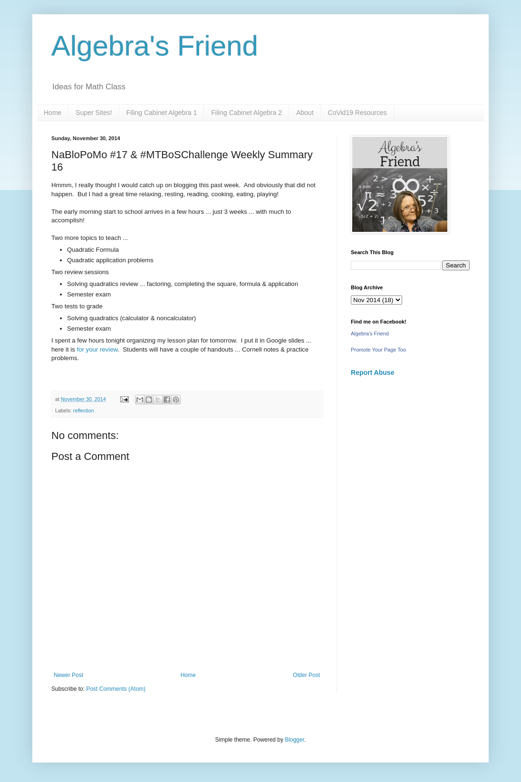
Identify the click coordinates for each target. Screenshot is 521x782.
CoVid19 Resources (357, 112)
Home (52, 112)
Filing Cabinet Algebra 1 (161, 112)
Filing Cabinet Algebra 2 (246, 112)
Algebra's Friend (154, 46)
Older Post (306, 675)
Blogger (294, 739)
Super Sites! (94, 112)
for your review (97, 349)
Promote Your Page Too (378, 350)
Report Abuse (372, 372)
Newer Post (68, 675)
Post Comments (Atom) (115, 689)
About (305, 112)
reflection (83, 410)
